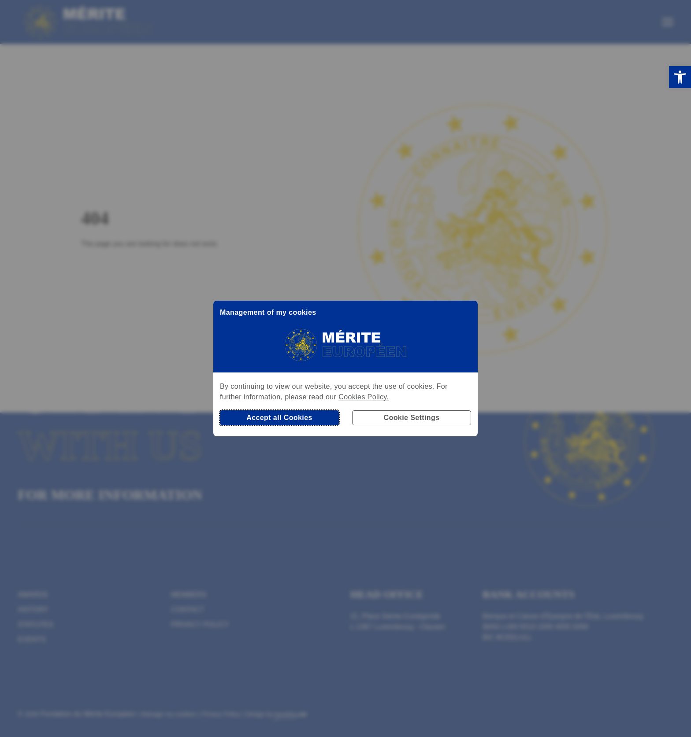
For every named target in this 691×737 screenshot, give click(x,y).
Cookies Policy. (363, 397)
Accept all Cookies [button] (279, 417)
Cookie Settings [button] (412, 417)
